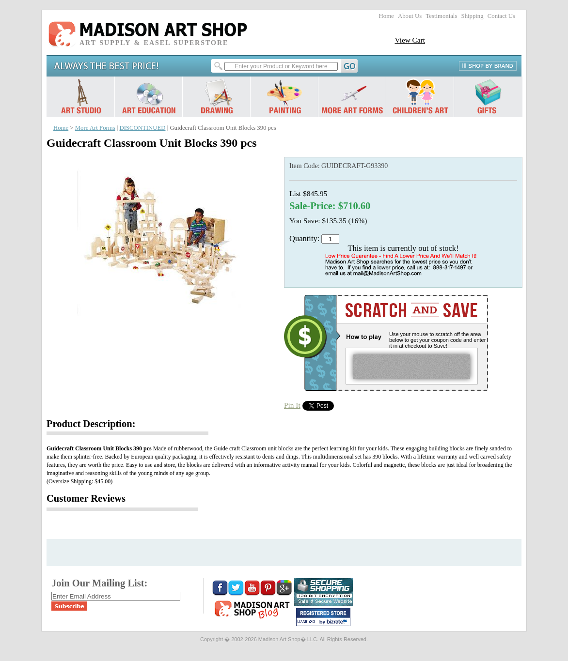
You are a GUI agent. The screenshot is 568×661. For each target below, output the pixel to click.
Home (386, 16)
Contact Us (501, 16)
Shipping (472, 16)
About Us (410, 16)
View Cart (409, 40)
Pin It (292, 405)
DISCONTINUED (143, 127)
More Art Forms (95, 127)
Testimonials (441, 16)
